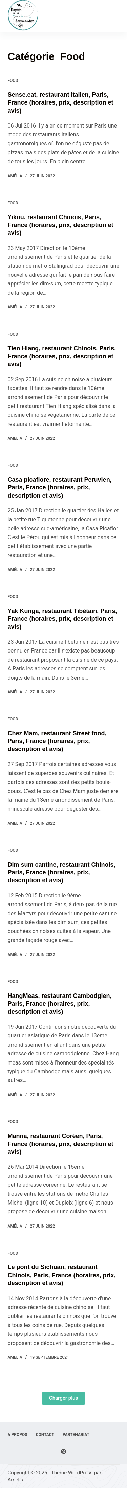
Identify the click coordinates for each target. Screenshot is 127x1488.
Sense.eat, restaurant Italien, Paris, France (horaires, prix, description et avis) (60, 102)
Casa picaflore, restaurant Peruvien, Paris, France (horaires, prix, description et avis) (60, 487)
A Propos (17, 1434)
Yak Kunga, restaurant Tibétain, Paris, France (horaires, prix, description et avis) (62, 619)
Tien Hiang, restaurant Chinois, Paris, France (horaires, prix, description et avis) (62, 356)
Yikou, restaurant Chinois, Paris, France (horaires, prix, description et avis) (60, 225)
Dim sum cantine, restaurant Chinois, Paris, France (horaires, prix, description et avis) (61, 872)
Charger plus (63, 1398)
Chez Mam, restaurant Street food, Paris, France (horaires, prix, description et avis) (57, 741)
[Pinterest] (63, 1451)
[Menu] (116, 16)
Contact (45, 1434)
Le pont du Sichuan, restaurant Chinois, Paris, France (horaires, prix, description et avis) (62, 1275)
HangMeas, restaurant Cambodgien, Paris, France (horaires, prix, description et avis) (60, 1003)
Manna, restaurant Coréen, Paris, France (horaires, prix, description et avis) (60, 1143)
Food (13, 80)
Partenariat (76, 1434)
